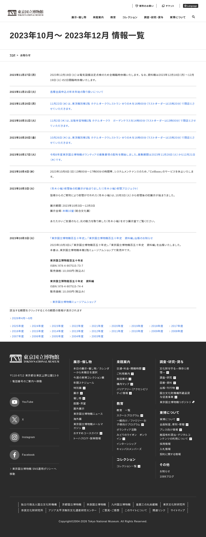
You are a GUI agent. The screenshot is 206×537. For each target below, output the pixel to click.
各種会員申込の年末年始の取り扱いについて (77, 92)
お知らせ (165, 471)
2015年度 (38, 331)
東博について (178, 17)
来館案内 (98, 17)
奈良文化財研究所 (32, 510)
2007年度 (18, 336)
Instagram (22, 437)
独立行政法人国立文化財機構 (39, 504)
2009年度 (157, 331)
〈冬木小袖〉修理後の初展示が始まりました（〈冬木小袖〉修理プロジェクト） (94, 188)
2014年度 (58, 331)
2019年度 (137, 326)
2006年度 (38, 336)
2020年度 (117, 326)
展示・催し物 (79, 17)
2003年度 (98, 336)
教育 (113, 17)
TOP (13, 55)
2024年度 (38, 326)
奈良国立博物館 (96, 504)
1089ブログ (167, 476)
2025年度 (18, 326)
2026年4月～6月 (22, 318)
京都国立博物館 (71, 504)
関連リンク (159, 510)
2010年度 (137, 331)
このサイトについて (136, 510)
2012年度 (98, 331)
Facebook (22, 455)
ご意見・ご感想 (110, 510)
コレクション (130, 17)
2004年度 (78, 336)
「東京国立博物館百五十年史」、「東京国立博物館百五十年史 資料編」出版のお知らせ (101, 238)
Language (190, 6)
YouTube (21, 402)
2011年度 (117, 331)
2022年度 (78, 326)
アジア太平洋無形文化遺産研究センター (73, 510)
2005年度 (58, 336)
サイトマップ (178, 510)
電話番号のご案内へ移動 (26, 381)
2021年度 (98, 326)
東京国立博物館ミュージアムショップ (74, 302)
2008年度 (177, 331)
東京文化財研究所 (174, 504)
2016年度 (18, 331)
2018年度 (157, 326)
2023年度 (58, 326)
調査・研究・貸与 (153, 17)
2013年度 (78, 331)
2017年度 (177, 326)
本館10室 (68, 211)
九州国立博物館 (121, 504)
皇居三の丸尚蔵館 (147, 504)
